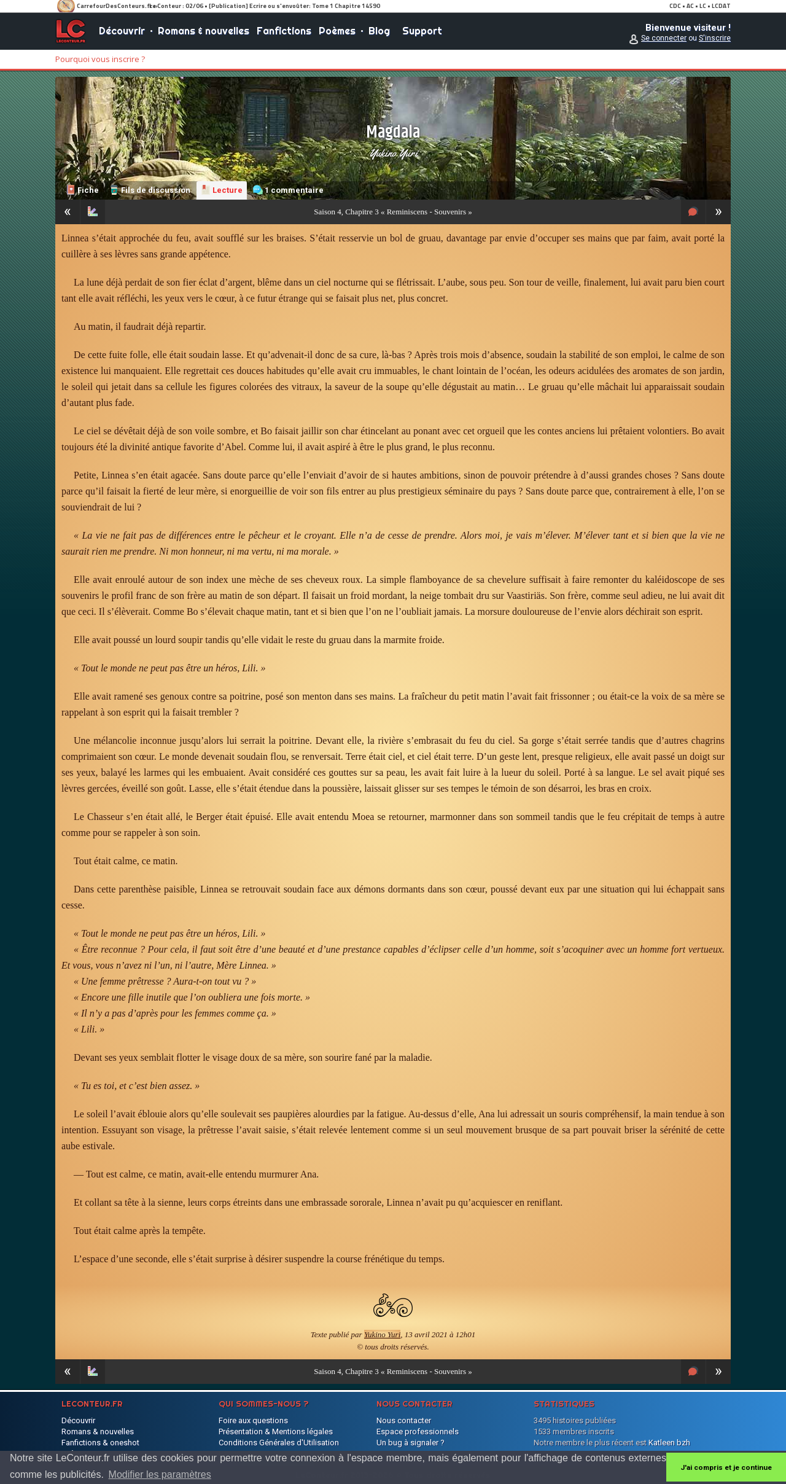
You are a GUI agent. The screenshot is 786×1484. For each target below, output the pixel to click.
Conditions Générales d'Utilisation (279, 1442)
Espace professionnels (417, 1431)
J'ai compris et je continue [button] (726, 1467)
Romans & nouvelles (203, 31)
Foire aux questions (253, 1420)
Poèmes (337, 31)
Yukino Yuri (393, 153)
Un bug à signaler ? (410, 1442)
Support (422, 31)
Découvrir (122, 31)
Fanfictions (284, 31)
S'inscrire (715, 38)
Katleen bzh (669, 1442)
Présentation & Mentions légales (276, 1431)
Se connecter (664, 38)
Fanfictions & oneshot (100, 1442)
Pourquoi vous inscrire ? (100, 58)
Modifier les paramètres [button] (160, 1474)
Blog (379, 31)
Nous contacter (403, 1420)
